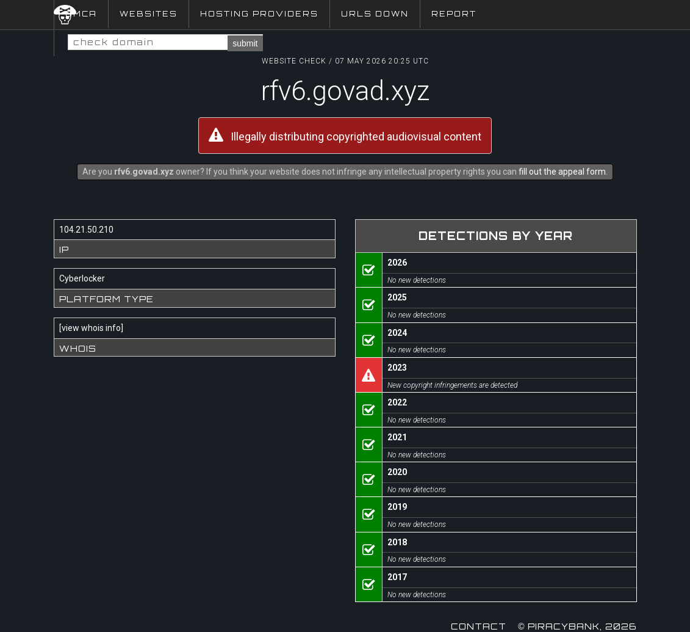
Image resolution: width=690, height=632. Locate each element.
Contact (478, 626)
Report (453, 13)
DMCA (81, 13)
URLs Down (375, 13)
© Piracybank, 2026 (577, 626)
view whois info (91, 328)
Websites (149, 13)
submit (244, 43)
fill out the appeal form (562, 171)
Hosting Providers (259, 13)
